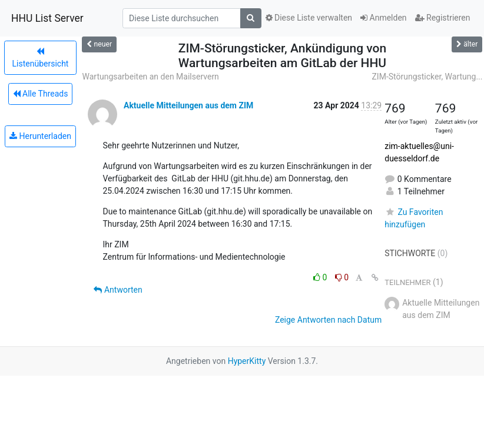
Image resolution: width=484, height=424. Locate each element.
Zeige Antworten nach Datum (328, 319)
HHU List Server (47, 18)
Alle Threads (40, 93)
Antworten (118, 289)
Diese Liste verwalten (309, 17)
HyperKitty (247, 361)
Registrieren (442, 17)
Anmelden (383, 17)
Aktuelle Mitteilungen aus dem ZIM (188, 105)
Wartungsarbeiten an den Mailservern (150, 76)
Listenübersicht (40, 57)
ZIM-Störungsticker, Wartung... (427, 76)
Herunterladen (40, 136)
